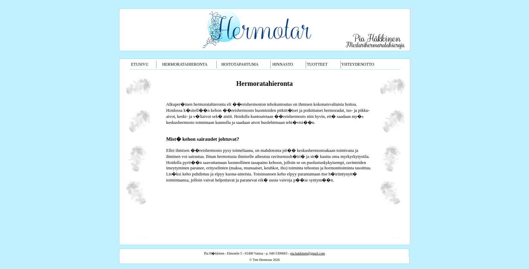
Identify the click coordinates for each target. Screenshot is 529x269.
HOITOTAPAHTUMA (239, 64)
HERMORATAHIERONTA (184, 64)
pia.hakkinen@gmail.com (307, 253)
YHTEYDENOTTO (357, 64)
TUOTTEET (317, 64)
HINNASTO (282, 64)
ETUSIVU (139, 64)
